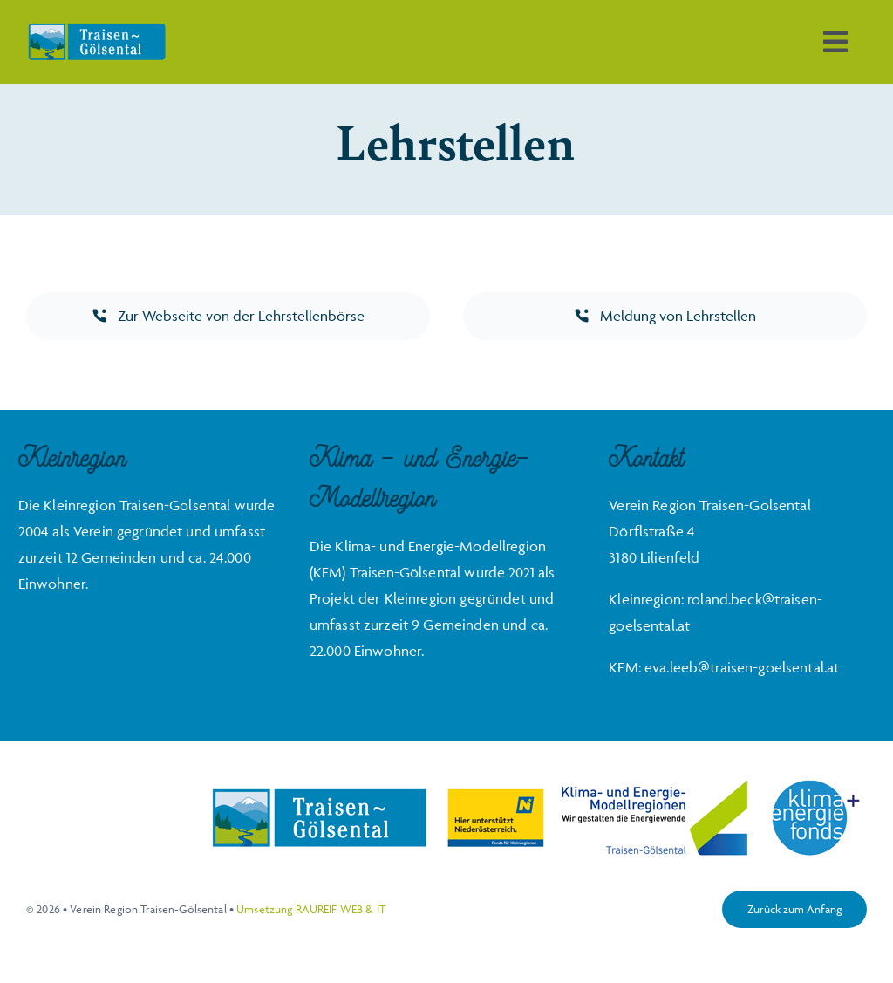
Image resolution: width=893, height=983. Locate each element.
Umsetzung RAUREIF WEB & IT (310, 909)
